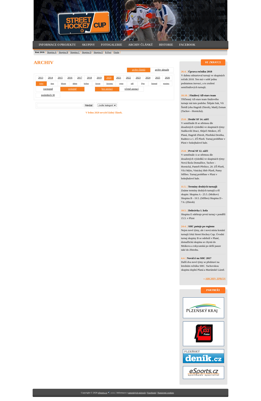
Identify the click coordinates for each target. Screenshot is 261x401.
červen (97, 83)
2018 (89, 77)
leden (41, 83)
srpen (121, 83)
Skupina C (75, 52)
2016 (69, 77)
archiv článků (138, 69)
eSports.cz (102, 392)
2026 (167, 77)
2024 (147, 77)
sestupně (72, 89)
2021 (118, 77)
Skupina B (63, 52)
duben (75, 83)
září (132, 83)
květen (86, 83)
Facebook (151, 392)
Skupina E (98, 52)
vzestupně (48, 89)
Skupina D (86, 52)
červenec (109, 83)
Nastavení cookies (165, 392)
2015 (60, 77)
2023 (138, 77)
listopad (154, 83)
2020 (108, 77)
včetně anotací (132, 89)
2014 (50, 77)
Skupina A (51, 52)
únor (52, 83)
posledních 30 (48, 95)
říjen (143, 83)
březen (63, 83)
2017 (79, 77)
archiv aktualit (162, 69)
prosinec (166, 83)
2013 (40, 77)
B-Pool (108, 52)
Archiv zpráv (215, 278)
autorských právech (137, 392)
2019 (99, 77)
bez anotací (107, 89)
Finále (116, 52)
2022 (128, 77)
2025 (157, 77)
